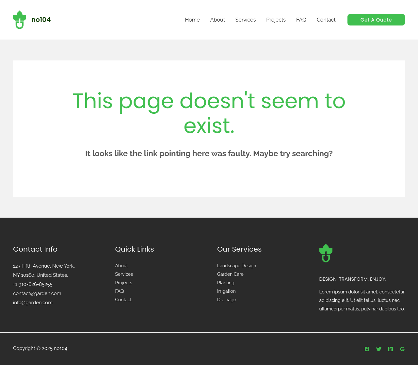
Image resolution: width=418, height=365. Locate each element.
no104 (41, 19)
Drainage (226, 300)
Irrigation (226, 291)
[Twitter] (378, 349)
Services (124, 274)
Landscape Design (236, 266)
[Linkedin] (390, 349)
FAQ (119, 291)
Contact (123, 300)
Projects (123, 283)
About (121, 266)
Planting (225, 283)
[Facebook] (367, 349)
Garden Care (230, 274)
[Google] (402, 349)
